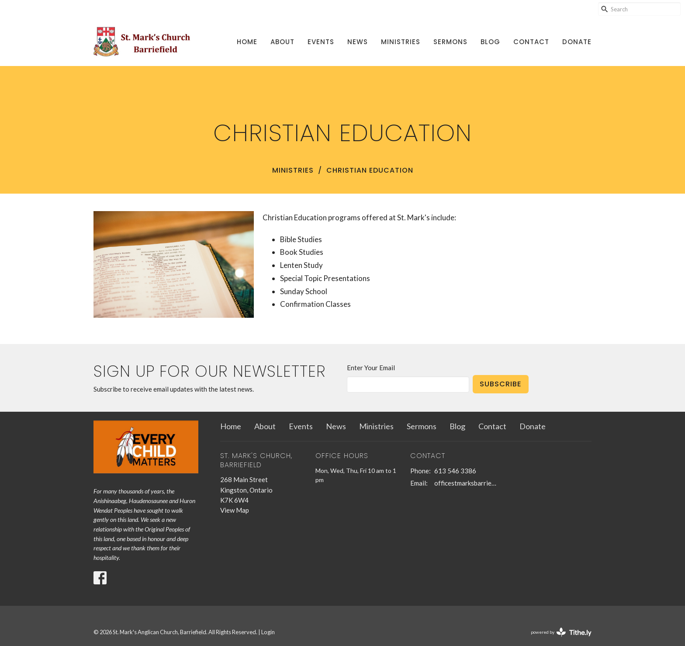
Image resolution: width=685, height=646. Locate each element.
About (282, 41)
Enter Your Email (371, 368)
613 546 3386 (455, 471)
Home (247, 41)
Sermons (450, 41)
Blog (490, 41)
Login (268, 632)
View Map (234, 510)
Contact (531, 41)
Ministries (400, 41)
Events (321, 41)
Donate (577, 41)
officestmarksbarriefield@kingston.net (465, 483)
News (357, 41)
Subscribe (501, 384)
